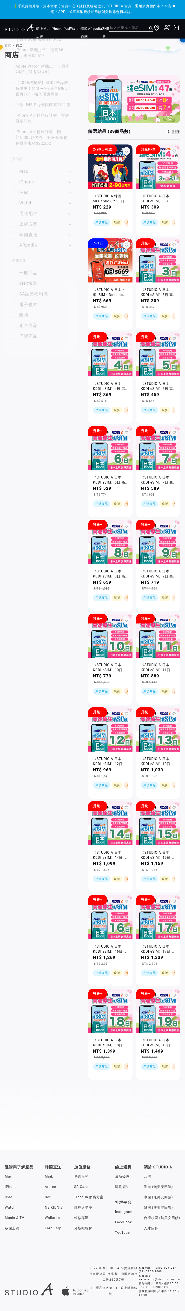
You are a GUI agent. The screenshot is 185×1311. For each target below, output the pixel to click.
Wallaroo (52, 1218)
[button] (97, 116)
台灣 (147, 1176)
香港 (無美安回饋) (158, 1187)
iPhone (56, 29)
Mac (47, 29)
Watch (75, 29)
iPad (66, 29)
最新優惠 (122, 1176)
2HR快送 (105, 36)
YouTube (122, 1232)
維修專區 (81, 1218)
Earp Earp (53, 1228)
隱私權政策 (104, 1288)
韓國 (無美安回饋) (158, 1207)
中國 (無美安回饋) (158, 1197)
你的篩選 (19, 85)
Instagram (123, 1212)
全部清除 (64, 85)
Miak (49, 1176)
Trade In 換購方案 (89, 1197)
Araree (50, 1187)
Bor (48, 1197)
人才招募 (151, 1228)
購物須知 (122, 1187)
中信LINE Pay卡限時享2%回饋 (43, 262)
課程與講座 (83, 1207)
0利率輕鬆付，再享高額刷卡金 (43, 142)
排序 (176, 131)
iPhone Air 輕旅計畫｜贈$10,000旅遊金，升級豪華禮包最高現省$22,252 (41, 295)
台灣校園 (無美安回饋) (162, 1218)
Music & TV (14, 1218)
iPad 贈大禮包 (28, 153)
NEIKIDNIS (54, 1207)
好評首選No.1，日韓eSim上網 (43, 132)
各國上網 (12, 1228)
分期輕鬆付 (83, 1228)
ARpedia (95, 29)
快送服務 (81, 1176)
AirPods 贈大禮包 (31, 163)
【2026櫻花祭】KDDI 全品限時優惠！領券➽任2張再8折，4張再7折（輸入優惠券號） (43, 245)
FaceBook (123, 1222)
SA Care (81, 1187)
